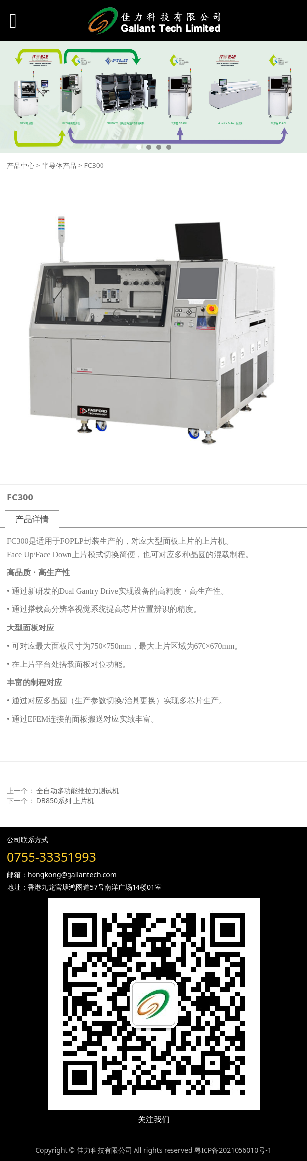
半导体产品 (59, 165)
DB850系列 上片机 (65, 800)
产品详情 (32, 519)
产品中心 (20, 165)
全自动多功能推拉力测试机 (77, 790)
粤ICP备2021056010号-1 (233, 1150)
